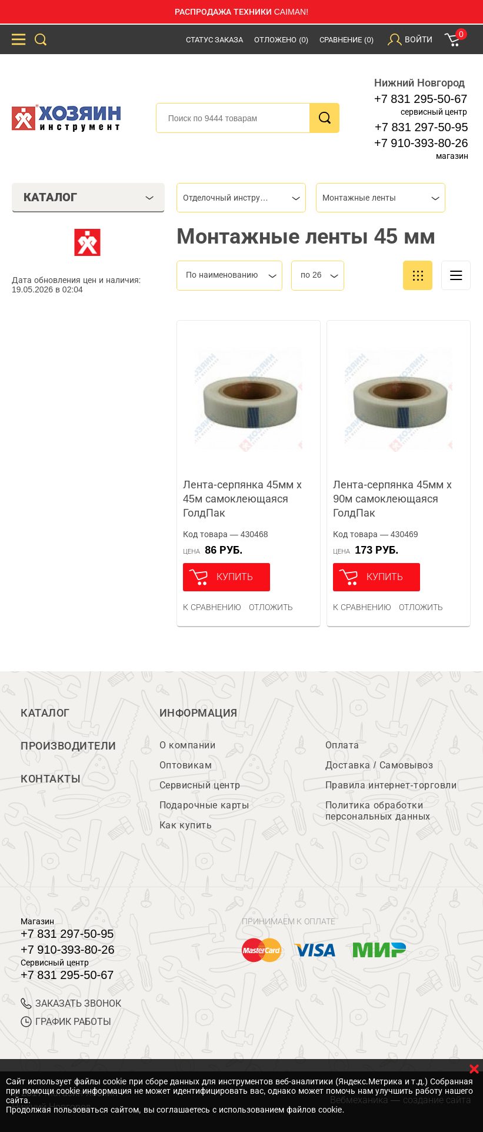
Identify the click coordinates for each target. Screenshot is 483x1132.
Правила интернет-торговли (391, 785)
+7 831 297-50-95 (421, 127)
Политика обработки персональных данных (378, 810)
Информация (198, 713)
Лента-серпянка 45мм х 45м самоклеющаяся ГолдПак (242, 499)
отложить (271, 607)
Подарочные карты (204, 805)
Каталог (45, 713)
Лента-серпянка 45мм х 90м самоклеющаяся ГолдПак (392, 499)
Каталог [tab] (89, 197)
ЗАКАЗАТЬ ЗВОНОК (71, 1003)
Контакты (51, 779)
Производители (68, 746)
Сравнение (346, 39)
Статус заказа (215, 39)
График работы (66, 1021)
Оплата (342, 745)
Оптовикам (185, 765)
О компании (187, 745)
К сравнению (212, 607)
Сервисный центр (200, 785)
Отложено (281, 39)
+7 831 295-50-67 (420, 98)
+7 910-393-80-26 (421, 142)
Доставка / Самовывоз (379, 765)
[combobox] (241, 197)
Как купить (185, 825)
